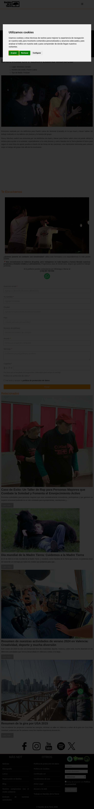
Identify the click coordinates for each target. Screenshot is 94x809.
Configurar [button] (37, 53)
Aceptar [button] (14, 53)
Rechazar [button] (24, 53)
